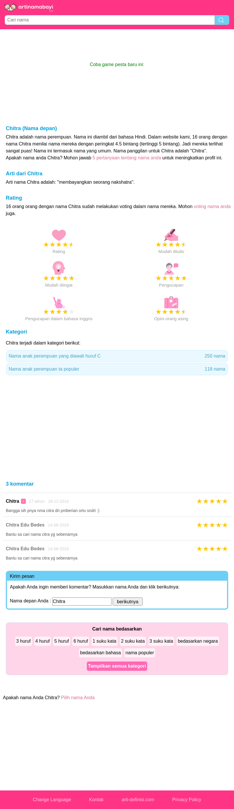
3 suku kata (161, 641)
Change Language (52, 799)
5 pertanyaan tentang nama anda (127, 157)
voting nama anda (212, 206)
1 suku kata (104, 641)
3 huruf (23, 641)
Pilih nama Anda (78, 697)
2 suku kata (133, 641)
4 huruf (42, 641)
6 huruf (80, 641)
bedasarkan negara (198, 641)
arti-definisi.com (138, 799)
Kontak (96, 799)
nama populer (139, 652)
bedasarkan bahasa (100, 652)
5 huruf (61, 641)
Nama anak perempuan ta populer (117, 369)
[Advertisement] (117, 45)
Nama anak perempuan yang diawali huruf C (117, 356)
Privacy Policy (186, 799)
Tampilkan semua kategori (117, 666)
